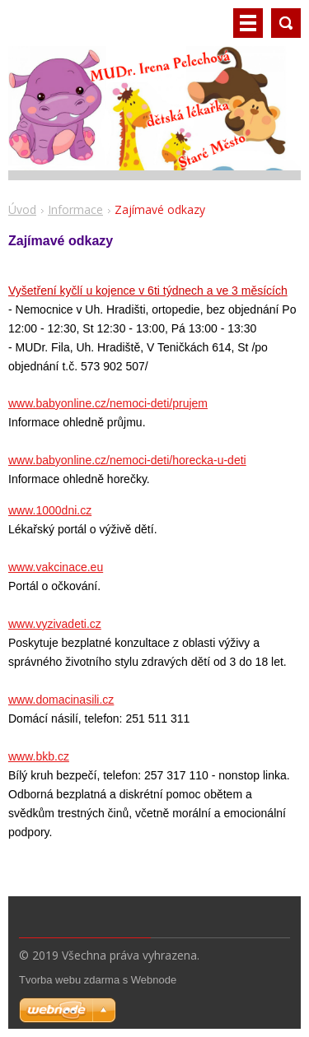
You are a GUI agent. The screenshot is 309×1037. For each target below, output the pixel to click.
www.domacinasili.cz (61, 699)
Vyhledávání (286, 23)
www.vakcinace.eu (55, 567)
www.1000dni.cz (49, 510)
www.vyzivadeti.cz (54, 623)
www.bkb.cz (38, 756)
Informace (75, 209)
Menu (248, 23)
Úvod (22, 209)
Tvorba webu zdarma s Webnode (97, 980)
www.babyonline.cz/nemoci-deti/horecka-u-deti (127, 460)
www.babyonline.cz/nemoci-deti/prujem (108, 403)
